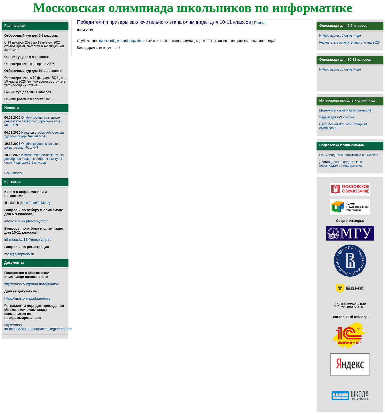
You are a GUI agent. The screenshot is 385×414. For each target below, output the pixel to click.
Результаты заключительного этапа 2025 (349, 42)
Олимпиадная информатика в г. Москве (348, 155)
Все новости (13, 173)
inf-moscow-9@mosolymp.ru (26, 221)
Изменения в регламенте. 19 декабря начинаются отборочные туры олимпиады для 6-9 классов (34, 158)
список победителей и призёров (121, 41)
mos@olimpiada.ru (19, 254)
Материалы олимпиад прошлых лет (345, 110)
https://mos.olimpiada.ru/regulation (31, 284)
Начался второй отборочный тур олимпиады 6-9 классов (34, 134)
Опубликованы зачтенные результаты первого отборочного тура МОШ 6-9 (32, 121)
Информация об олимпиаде (340, 35)
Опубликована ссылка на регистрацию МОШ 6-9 (31, 145)
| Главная (259, 23)
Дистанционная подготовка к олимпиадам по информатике (341, 164)
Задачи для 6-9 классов (337, 117)
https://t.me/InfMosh (35, 203)
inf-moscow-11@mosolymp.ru (27, 240)
